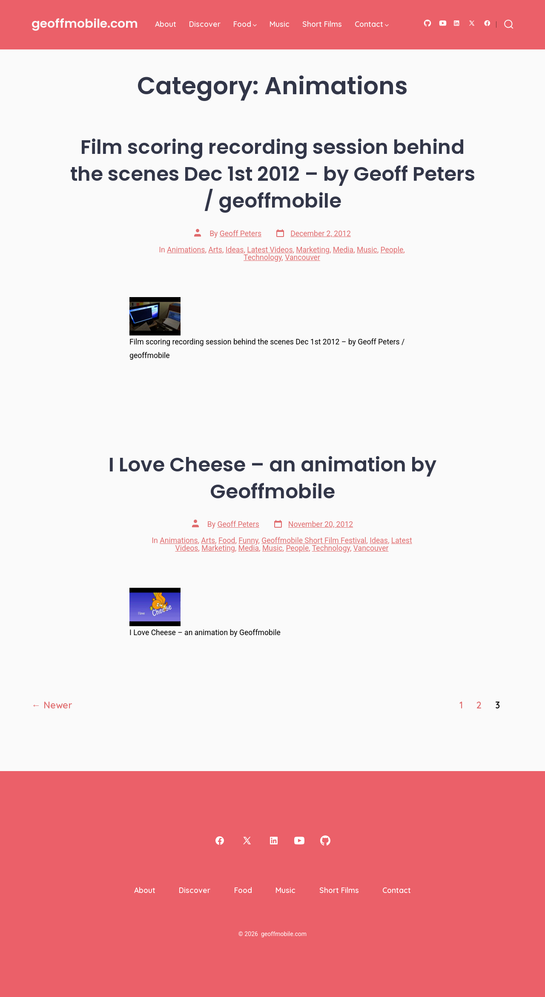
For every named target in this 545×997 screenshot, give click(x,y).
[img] (255, 25)
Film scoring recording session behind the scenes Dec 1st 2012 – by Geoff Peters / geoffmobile (272, 173)
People (392, 250)
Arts (215, 250)
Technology (262, 257)
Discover (205, 24)
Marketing (313, 250)
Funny (248, 540)
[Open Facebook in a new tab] (487, 23)
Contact (372, 24)
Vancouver (302, 257)
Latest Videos (270, 250)
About (165, 24)
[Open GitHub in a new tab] (427, 23)
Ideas (235, 250)
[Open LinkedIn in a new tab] (456, 23)
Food (245, 24)
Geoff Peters (240, 233)
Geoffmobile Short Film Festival (313, 540)
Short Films (322, 24)
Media (343, 250)
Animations (186, 250)
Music (280, 24)
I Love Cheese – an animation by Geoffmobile (272, 478)
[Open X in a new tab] (472, 23)
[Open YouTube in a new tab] (443, 23)
